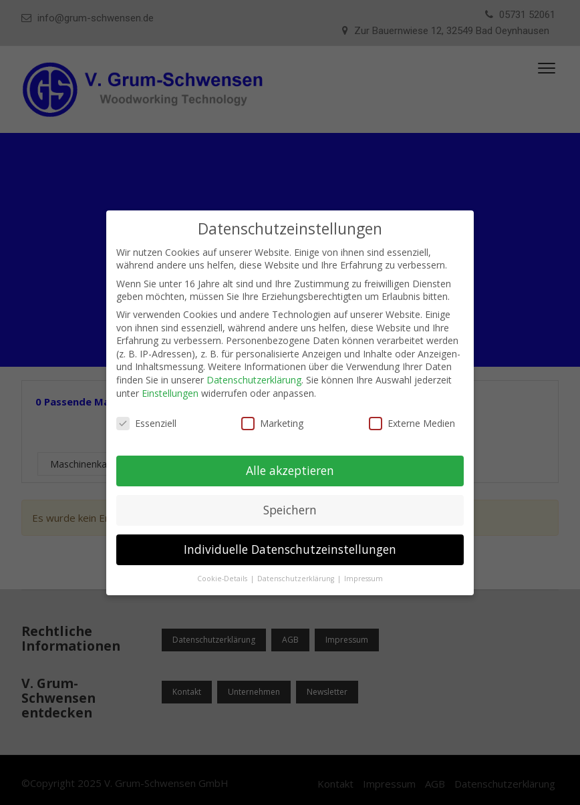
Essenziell (146, 423)
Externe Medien (412, 423)
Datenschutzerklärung (253, 379)
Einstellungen (170, 393)
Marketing (272, 423)
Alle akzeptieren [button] (290, 470)
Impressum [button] (363, 578)
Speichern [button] (290, 510)
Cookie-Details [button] (223, 578)
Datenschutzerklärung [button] (296, 578)
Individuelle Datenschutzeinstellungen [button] (290, 549)
